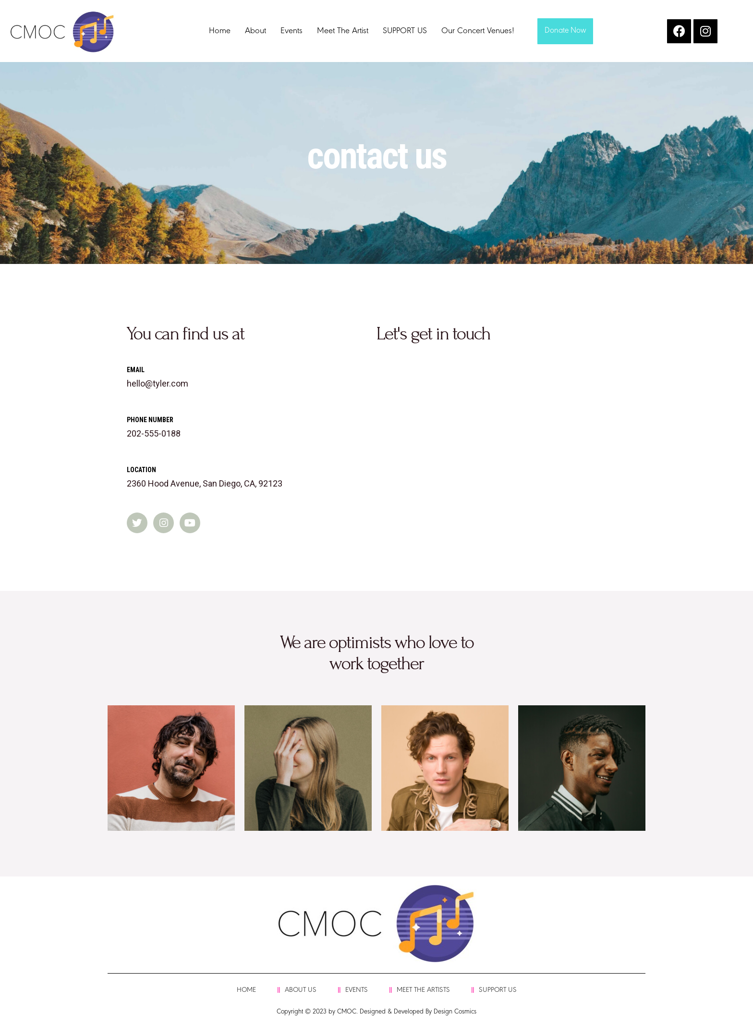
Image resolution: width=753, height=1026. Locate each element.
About (255, 31)
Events (291, 31)
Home (220, 31)
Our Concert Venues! (477, 31)
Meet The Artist (342, 31)
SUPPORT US (405, 31)
